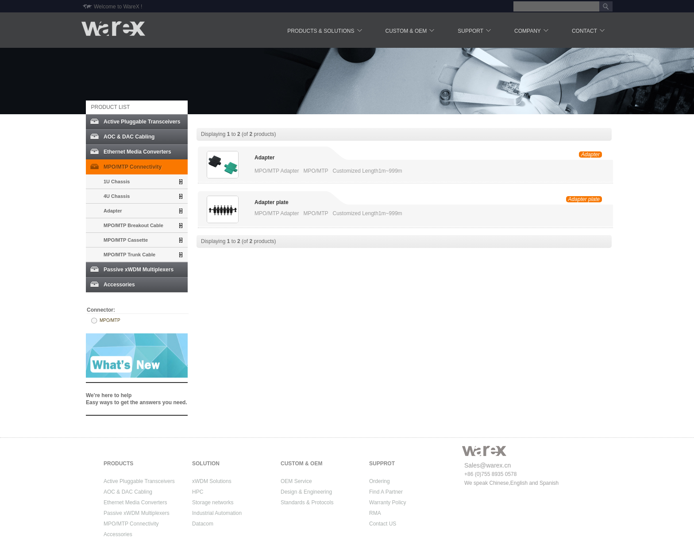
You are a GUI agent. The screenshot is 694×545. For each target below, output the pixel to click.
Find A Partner (386, 492)
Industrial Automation (217, 513)
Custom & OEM (411, 31)
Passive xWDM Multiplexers (139, 270)
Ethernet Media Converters (137, 152)
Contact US (382, 524)
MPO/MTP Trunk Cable (129, 254)
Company (532, 31)
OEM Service (296, 481)
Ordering (379, 481)
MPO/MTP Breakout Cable (133, 225)
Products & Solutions (325, 31)
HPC (197, 492)
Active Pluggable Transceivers (142, 122)
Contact (589, 31)
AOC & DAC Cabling (129, 137)
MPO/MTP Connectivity (133, 167)
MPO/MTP (110, 320)
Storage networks (212, 502)
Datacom (202, 524)
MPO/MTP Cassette (126, 240)
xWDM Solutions (211, 481)
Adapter (113, 210)
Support (475, 31)
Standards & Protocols (307, 502)
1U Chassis (117, 181)
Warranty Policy (387, 502)
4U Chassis (117, 196)
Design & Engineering (306, 492)
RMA (375, 513)
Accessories (119, 285)
